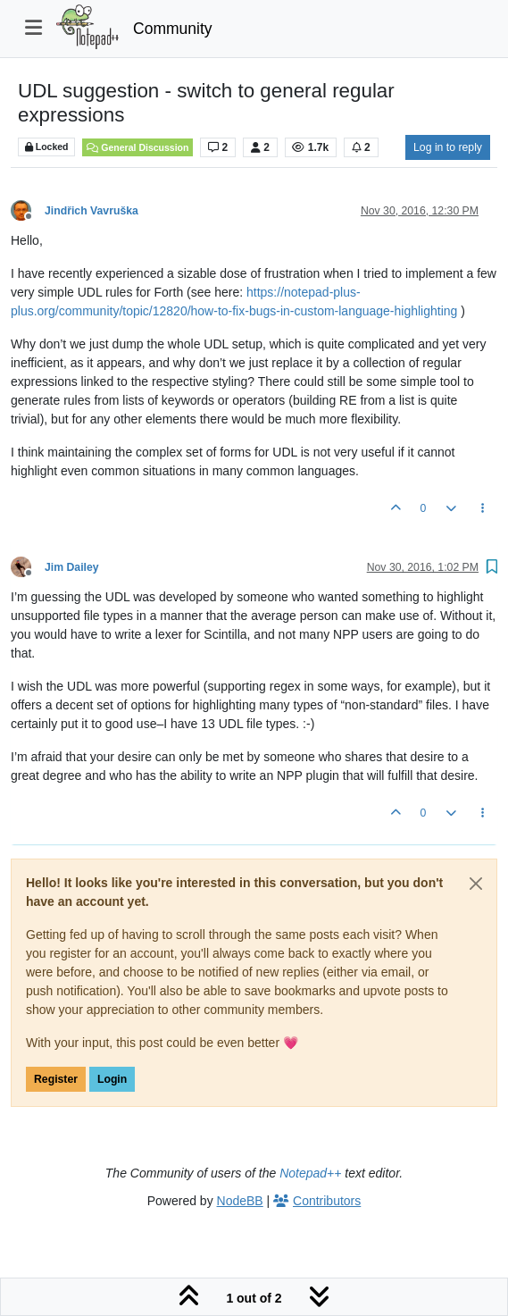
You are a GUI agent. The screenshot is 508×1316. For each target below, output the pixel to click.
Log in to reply (447, 147)
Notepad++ (310, 1173)
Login (112, 1079)
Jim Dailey (72, 567)
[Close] (475, 883)
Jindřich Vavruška (91, 211)
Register (56, 1079)
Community (172, 29)
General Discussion (137, 147)
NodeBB (240, 1201)
